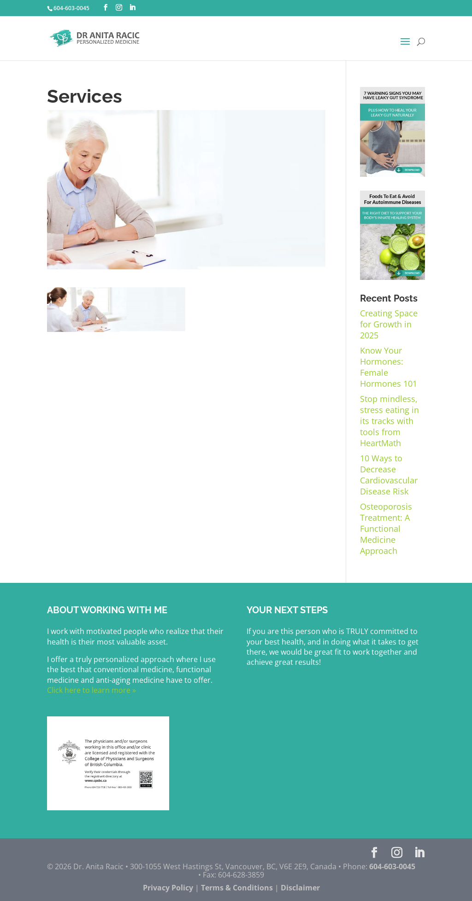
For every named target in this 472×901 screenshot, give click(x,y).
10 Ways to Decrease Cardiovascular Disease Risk (389, 475)
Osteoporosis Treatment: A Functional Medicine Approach (386, 528)
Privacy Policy (168, 888)
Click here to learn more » (91, 690)
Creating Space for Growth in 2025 (389, 324)
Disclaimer (300, 888)
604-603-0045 (71, 8)
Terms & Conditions (237, 888)
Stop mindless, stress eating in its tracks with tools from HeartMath (389, 420)
